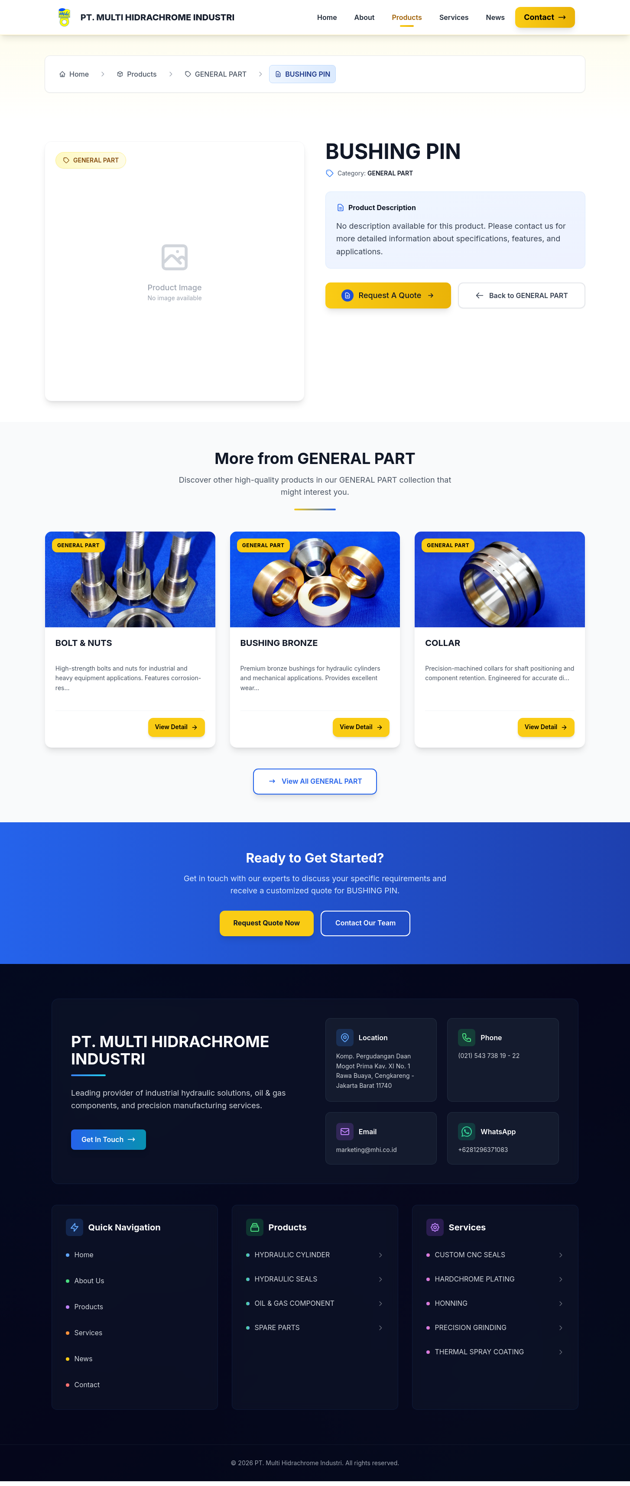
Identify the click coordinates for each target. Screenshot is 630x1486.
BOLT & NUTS (83, 643)
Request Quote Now (266, 923)
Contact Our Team (365, 923)
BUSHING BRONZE (279, 643)
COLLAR (442, 643)
